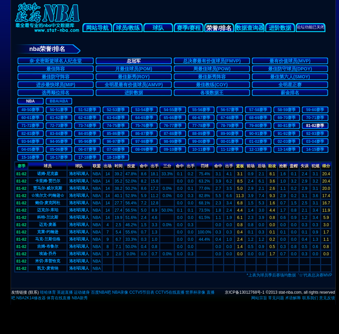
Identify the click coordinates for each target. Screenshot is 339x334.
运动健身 (82, 292)
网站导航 (97, 28)
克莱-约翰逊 (47, 232)
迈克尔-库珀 (47, 210)
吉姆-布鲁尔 (47, 246)
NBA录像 (120, 292)
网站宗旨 (259, 298)
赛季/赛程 (189, 28)
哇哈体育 (48, 292)
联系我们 (310, 298)
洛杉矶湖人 (79, 173)
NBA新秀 (80, 298)
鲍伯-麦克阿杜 (47, 202)
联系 (33, 292)
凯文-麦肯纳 (47, 268)
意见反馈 (327, 298)
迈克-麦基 (47, 224)
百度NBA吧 (101, 292)
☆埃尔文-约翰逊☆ (47, 195)
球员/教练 (128, 28)
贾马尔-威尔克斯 (47, 188)
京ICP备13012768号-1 (245, 292)
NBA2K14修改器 (31, 298)
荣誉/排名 (219, 28)
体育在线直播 (59, 298)
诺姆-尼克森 (47, 173)
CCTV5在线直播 (169, 292)
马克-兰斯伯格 (47, 239)
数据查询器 (250, 28)
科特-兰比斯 (47, 217)
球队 (158, 28)
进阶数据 (280, 28)
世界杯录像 (195, 292)
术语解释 (293, 298)
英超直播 (65, 292)
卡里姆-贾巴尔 (47, 181)
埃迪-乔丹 (47, 253)
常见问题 (276, 298)
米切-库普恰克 (47, 261)
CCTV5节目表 (141, 292)
